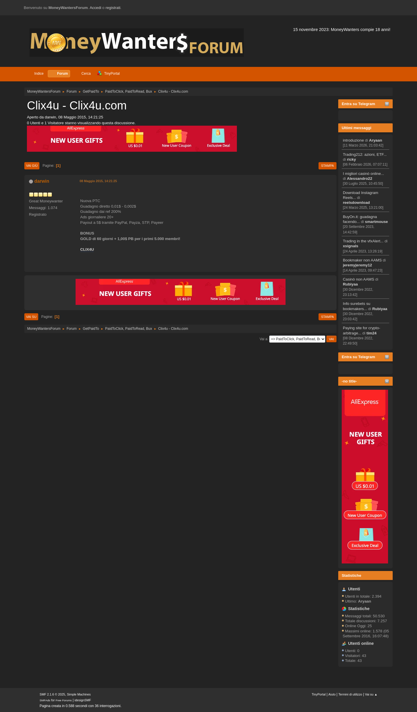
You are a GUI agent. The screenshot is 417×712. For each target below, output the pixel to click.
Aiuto (332, 694)
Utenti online (361, 643)
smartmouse (376, 221)
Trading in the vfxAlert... (363, 241)
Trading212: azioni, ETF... (365, 154)
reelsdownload (356, 202)
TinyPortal (318, 694)
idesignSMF (82, 700)
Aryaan (375, 140)
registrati (113, 8)
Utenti (354, 589)
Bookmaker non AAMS (362, 260)
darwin (41, 181)
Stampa (327, 165)
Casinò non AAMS (358, 279)
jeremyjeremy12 (357, 265)
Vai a (263, 339)
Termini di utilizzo (350, 694)
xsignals (350, 246)
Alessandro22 (359, 178)
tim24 (371, 333)
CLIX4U (87, 249)
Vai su (31, 317)
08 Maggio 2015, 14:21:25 (98, 181)
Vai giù (32, 165)
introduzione (353, 140)
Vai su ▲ (371, 694)
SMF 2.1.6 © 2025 (52, 694)
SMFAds (45, 700)
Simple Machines (79, 694)
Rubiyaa (350, 284)
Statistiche (351, 575)
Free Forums (64, 700)
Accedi (95, 8)
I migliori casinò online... (363, 173)
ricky (351, 159)
